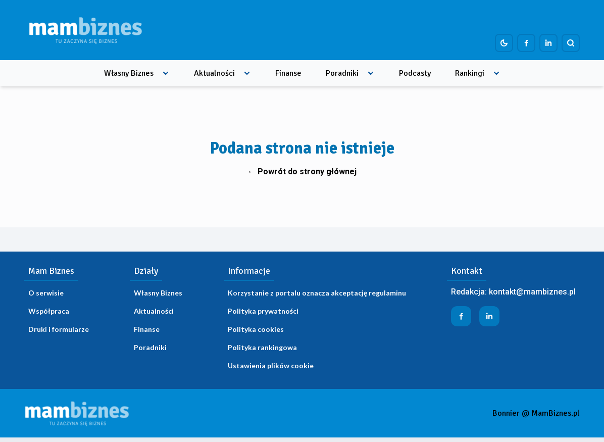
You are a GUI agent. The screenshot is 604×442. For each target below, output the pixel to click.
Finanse (288, 73)
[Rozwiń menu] (166, 73)
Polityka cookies (256, 329)
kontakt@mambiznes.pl (532, 292)
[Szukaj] (571, 43)
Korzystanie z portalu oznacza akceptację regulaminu (317, 292)
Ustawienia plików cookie (271, 365)
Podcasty (415, 73)
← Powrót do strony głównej (302, 171)
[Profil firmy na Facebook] (526, 43)
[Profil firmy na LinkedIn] (548, 43)
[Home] (85, 30)
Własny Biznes (129, 73)
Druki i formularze (58, 329)
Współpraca (48, 311)
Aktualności (214, 73)
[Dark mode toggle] (504, 43)
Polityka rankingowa (262, 347)
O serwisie (46, 292)
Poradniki (342, 73)
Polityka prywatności (263, 311)
